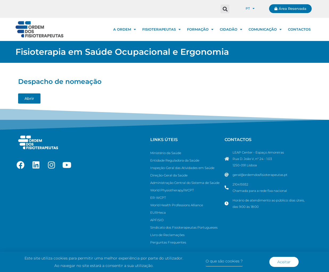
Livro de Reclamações (167, 235)
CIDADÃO (231, 29)
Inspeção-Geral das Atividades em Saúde (182, 168)
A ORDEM (124, 29)
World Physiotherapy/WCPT (172, 190)
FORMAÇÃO (200, 29)
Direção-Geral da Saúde (169, 175)
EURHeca (158, 213)
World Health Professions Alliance (176, 205)
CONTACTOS (299, 29)
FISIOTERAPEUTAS (161, 29)
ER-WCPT (158, 198)
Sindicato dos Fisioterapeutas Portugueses (184, 227)
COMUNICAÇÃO (265, 29)
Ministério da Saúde (165, 153)
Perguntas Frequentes (168, 242)
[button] (225, 9)
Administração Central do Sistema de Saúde (185, 183)
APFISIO (157, 220)
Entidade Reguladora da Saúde (174, 160)
